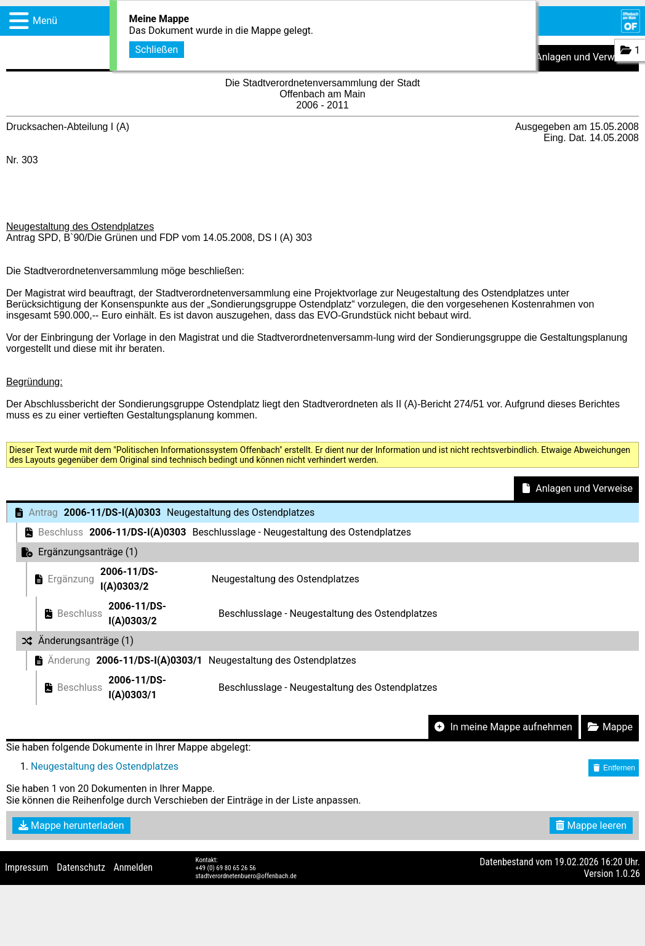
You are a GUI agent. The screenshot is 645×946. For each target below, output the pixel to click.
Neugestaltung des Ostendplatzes (104, 766)
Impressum (27, 867)
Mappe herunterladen (71, 825)
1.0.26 (627, 873)
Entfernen (613, 768)
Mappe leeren (591, 825)
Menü (45, 21)
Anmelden (133, 867)
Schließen (156, 48)
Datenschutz (81, 867)
